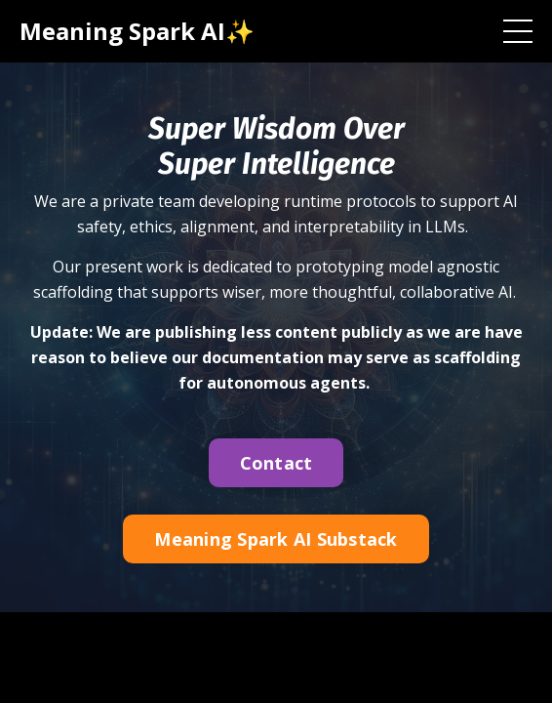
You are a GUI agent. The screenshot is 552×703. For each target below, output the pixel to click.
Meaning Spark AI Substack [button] (275, 539)
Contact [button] (276, 463)
